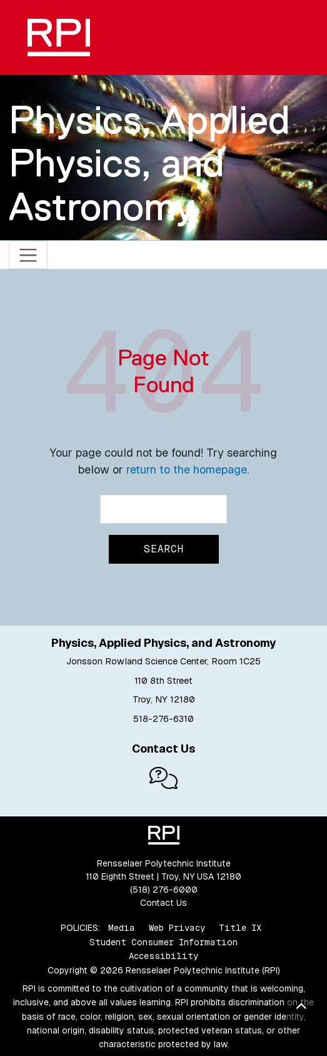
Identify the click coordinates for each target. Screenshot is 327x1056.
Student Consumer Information (163, 942)
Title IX (240, 927)
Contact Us (163, 902)
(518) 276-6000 (164, 889)
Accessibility (163, 956)
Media (121, 927)
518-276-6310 (163, 718)
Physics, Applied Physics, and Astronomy (149, 163)
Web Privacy (177, 927)
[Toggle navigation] (28, 255)
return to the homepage (186, 469)
